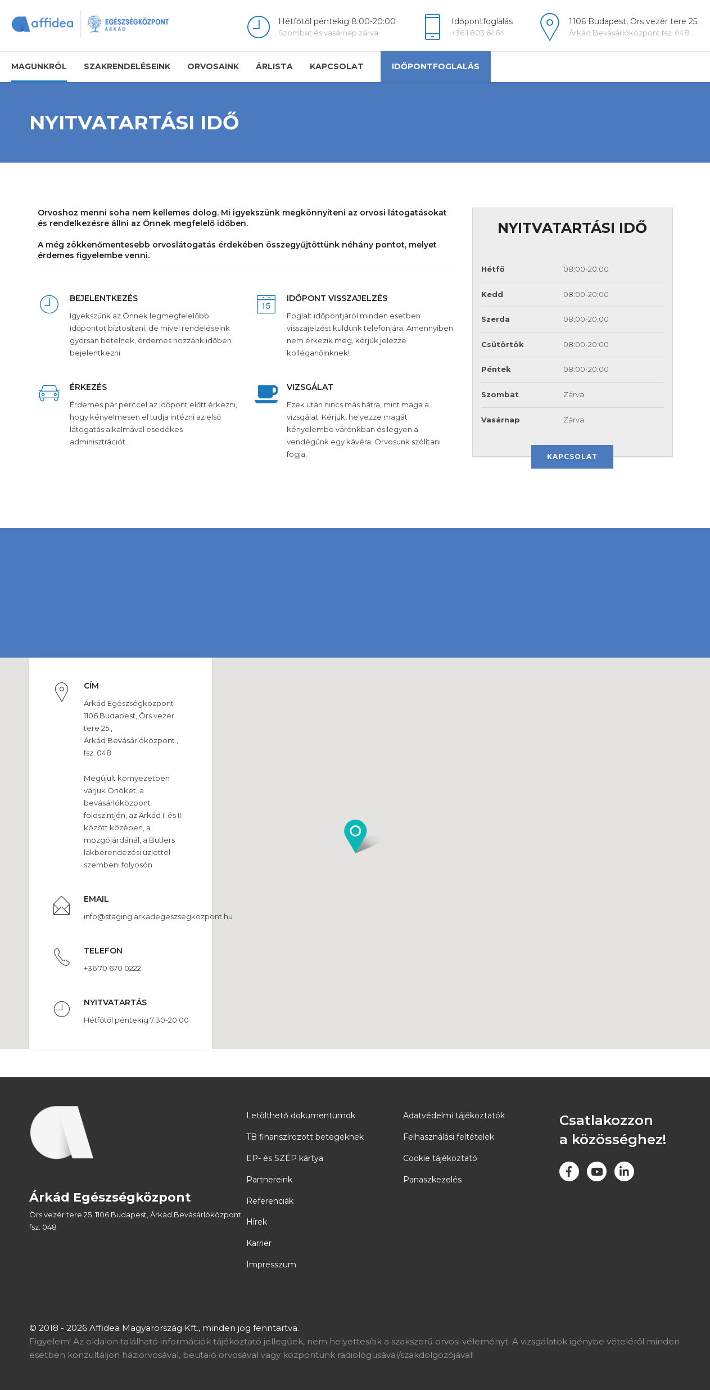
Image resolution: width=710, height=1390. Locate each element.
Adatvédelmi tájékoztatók (454, 1115)
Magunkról (39, 66)
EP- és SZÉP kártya (284, 1158)
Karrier (259, 1243)
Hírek (256, 1222)
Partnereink (269, 1180)
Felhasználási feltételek (448, 1137)
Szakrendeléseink (127, 66)
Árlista (274, 66)
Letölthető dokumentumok (300, 1115)
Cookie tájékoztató (440, 1158)
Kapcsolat (337, 66)
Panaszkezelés (432, 1180)
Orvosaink (213, 66)
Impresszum (271, 1264)
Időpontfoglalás (436, 66)
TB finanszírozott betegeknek (305, 1137)
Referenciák (269, 1201)
